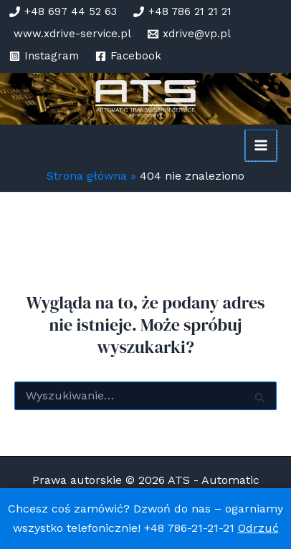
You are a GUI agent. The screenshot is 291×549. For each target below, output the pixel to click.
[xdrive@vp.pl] (189, 34)
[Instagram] (44, 56)
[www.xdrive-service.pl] (70, 34)
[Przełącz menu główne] (261, 145)
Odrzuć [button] (258, 528)
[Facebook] (128, 56)
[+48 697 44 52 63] (63, 12)
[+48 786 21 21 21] (182, 12)
